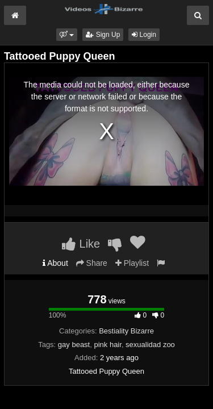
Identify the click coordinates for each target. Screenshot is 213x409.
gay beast (74, 344)
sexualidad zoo (150, 344)
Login (144, 35)
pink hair (107, 344)
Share (91, 263)
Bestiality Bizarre (126, 331)
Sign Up (103, 35)
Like (81, 243)
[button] (66, 34)
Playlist (132, 263)
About (55, 263)
